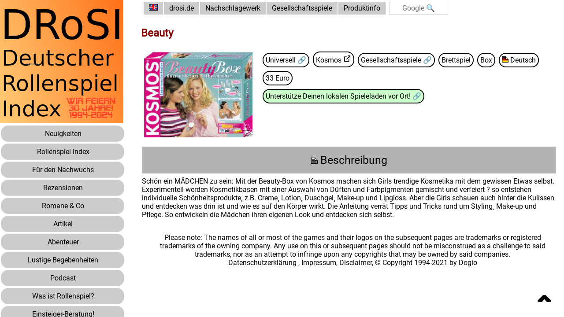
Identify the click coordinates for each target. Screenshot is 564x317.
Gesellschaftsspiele (302, 8)
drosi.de (181, 8)
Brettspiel (456, 60)
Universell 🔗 (286, 60)
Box (486, 60)
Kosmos (328, 60)
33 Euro (277, 78)
